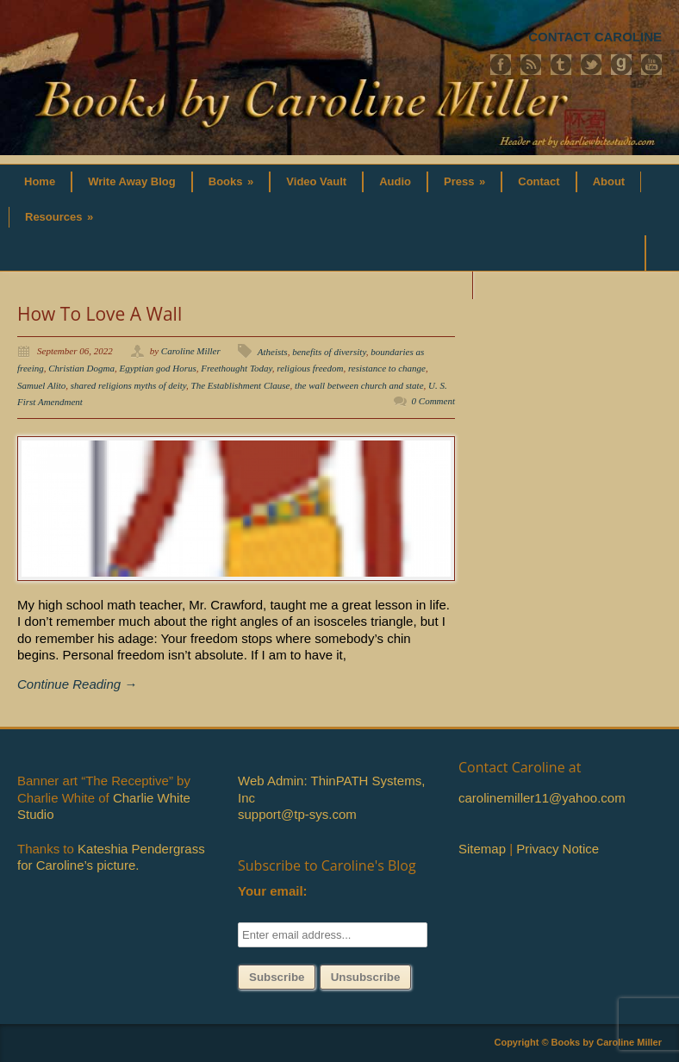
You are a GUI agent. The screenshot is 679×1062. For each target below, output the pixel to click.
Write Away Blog (132, 181)
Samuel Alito (41, 385)
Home (39, 181)
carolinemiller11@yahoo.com (542, 797)
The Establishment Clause (240, 385)
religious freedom (310, 368)
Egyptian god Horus (157, 368)
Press (464, 181)
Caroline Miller (191, 351)
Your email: (273, 891)
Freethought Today (236, 368)
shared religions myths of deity (128, 385)
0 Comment (433, 401)
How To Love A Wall (99, 314)
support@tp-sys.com (297, 814)
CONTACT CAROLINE (595, 36)
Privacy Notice (557, 848)
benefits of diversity (329, 352)
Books (231, 181)
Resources (59, 216)
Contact (538, 181)
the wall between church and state (359, 385)
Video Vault (316, 181)
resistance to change (387, 368)
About (609, 181)
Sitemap (482, 848)
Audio (395, 181)
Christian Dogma (81, 368)
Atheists (273, 352)
